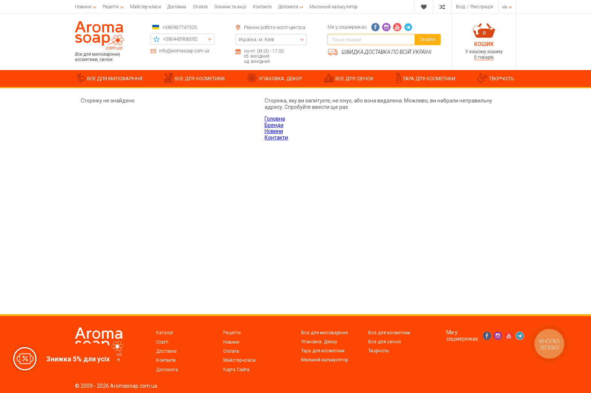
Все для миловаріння (324, 332)
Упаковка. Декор (319, 341)
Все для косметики (389, 332)
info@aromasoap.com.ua (184, 51)
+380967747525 (179, 27)
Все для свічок (384, 341)
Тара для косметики (322, 350)
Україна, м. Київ (256, 39)
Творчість (378, 350)
